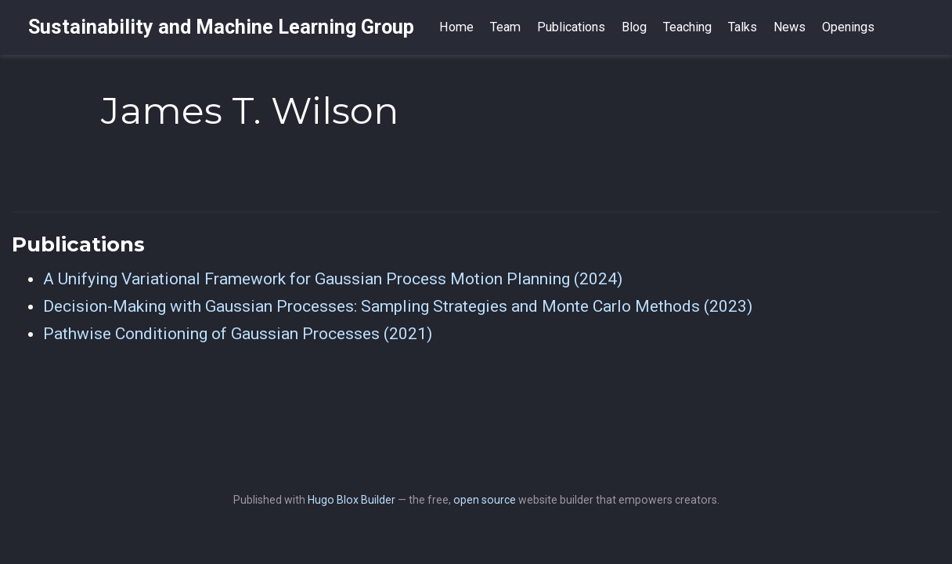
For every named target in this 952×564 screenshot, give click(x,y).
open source (484, 500)
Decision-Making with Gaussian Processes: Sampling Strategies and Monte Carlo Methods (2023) (397, 306)
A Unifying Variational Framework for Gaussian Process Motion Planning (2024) (332, 278)
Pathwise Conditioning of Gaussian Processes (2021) (237, 333)
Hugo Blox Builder (351, 500)
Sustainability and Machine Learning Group (221, 27)
